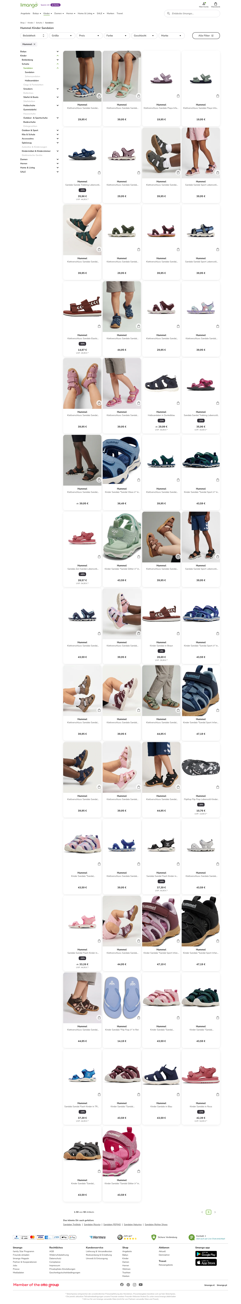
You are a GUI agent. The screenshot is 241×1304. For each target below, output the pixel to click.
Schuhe (25, 64)
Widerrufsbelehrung (59, 1254)
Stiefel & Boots (30, 97)
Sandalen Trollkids (72, 1224)
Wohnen (126, 1269)
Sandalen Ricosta (92, 1224)
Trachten (126, 1272)
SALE (23, 171)
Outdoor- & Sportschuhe (35, 117)
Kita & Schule (28, 134)
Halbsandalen (32, 80)
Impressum (54, 1265)
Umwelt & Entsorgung (97, 1258)
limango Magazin (21, 1258)
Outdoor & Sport (30, 130)
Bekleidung (27, 59)
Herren (23, 163)
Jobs (15, 1265)
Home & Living (27, 167)
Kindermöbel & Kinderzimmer (36, 151)
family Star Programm (23, 1251)
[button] (215, 5)
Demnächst (164, 1254)
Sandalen (28, 68)
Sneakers (28, 88)
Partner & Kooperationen (25, 1262)
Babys (23, 51)
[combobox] (192, 14)
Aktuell (162, 1251)
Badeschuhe (29, 122)
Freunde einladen (21, 1254)
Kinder (23, 55)
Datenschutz (55, 1258)
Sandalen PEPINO (112, 1224)
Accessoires (28, 138)
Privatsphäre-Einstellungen (62, 1269)
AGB (51, 1251)
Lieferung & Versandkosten (99, 1251)
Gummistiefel (29, 109)
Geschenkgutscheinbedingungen (64, 1272)
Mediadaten (18, 1272)
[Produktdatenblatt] (82, 88)
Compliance (54, 1262)
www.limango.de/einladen (165, 1296)
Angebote (127, 1251)
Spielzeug (27, 142)
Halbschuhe (29, 105)
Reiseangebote (166, 1264)
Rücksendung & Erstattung (99, 1254)
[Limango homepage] (29, 5)
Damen (24, 159)
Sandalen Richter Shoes (156, 1224)
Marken (125, 1276)
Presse (16, 1269)
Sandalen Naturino (133, 1224)
